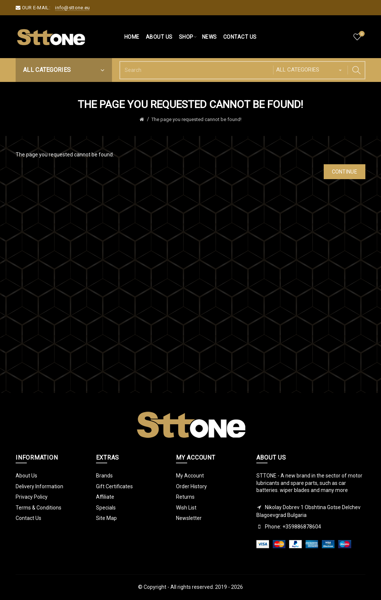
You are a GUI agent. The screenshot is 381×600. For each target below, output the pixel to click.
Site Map (106, 518)
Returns (185, 497)
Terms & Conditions (38, 508)
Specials (106, 508)
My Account (190, 476)
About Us (26, 476)
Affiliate (105, 497)
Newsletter (189, 518)
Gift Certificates (114, 486)
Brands (104, 476)
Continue (344, 172)
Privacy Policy (32, 497)
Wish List (186, 508)
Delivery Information (39, 486)
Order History (191, 486)
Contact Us (28, 518)
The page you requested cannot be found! (196, 119)
